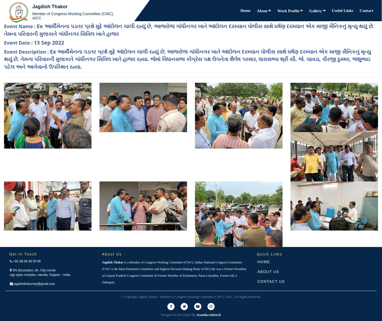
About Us (268, 272)
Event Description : (187, 59)
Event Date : (34, 42)
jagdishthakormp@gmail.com (32, 284)
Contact (366, 10)
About (263, 11)
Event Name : (189, 30)
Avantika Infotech (208, 315)
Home (245, 10)
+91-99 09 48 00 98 (25, 261)
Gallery (316, 11)
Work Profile (288, 11)
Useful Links (342, 10)
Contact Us (271, 281)
